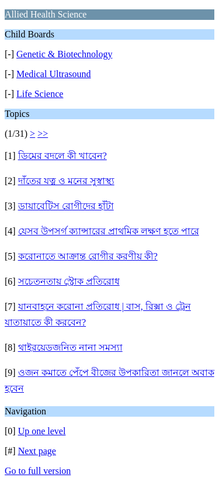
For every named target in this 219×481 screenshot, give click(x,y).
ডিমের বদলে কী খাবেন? (62, 156)
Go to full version (38, 471)
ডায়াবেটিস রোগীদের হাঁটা (66, 206)
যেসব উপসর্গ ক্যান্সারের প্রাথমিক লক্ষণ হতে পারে (108, 231)
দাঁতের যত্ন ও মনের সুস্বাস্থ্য (66, 181)
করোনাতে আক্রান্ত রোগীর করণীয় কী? (88, 256)
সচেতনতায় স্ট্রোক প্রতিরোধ (69, 281)
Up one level (42, 431)
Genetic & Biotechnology (64, 54)
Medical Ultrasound (53, 74)
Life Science (39, 94)
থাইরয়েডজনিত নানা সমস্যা (70, 347)
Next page (37, 451)
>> (42, 134)
